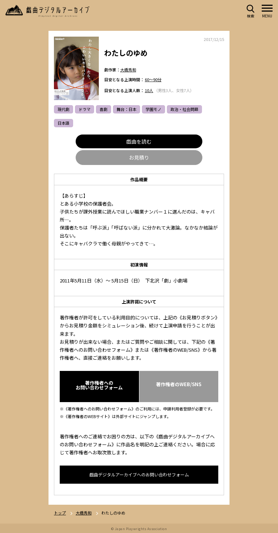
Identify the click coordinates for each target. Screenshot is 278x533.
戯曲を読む (139, 141)
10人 (149, 91)
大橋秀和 (128, 70)
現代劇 (64, 109)
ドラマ (84, 109)
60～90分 (153, 80)
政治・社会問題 (184, 109)
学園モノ (153, 109)
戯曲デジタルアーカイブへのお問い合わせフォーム (139, 475)
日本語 (64, 123)
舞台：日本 (126, 109)
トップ (60, 513)
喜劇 (104, 109)
